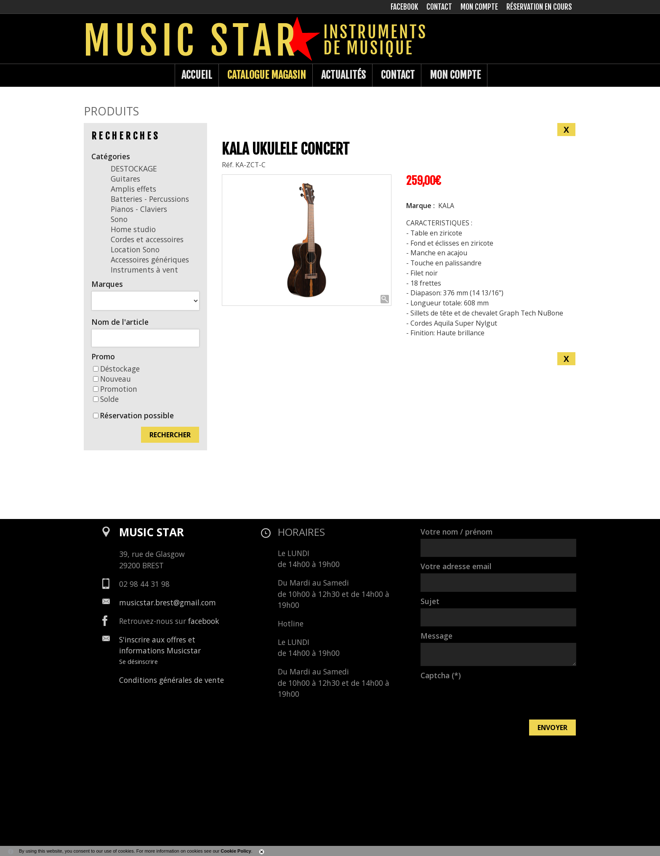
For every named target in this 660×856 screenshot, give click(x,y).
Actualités (343, 75)
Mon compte (455, 75)
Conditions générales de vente (171, 680)
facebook (203, 621)
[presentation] (484, 698)
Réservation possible (137, 415)
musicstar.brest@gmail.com (167, 602)
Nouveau (112, 379)
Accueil (196, 75)
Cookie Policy (236, 850)
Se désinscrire (138, 661)
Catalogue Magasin (266, 75)
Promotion (115, 389)
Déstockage (116, 369)
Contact (398, 75)
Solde (106, 399)
